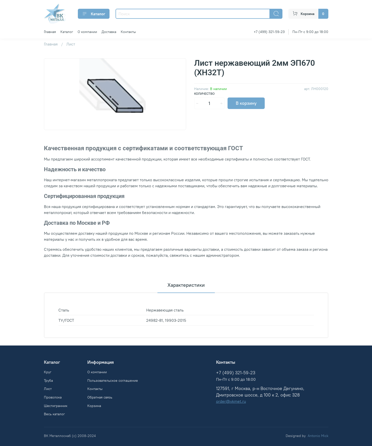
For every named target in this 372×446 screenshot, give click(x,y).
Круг (47, 372)
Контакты (128, 32)
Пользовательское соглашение (112, 380)
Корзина (94, 406)
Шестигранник (55, 406)
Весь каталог (54, 414)
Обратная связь (99, 397)
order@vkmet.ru (231, 401)
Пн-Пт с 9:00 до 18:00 (310, 32)
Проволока (53, 397)
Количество (204, 94)
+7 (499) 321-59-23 (269, 32)
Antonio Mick (318, 436)
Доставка (109, 32)
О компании (87, 32)
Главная (50, 32)
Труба (48, 380)
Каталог (93, 13)
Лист (70, 44)
